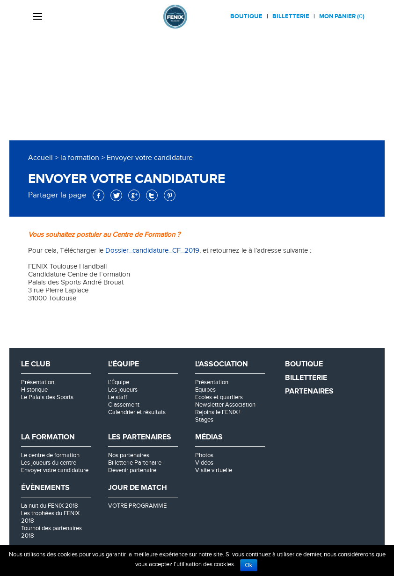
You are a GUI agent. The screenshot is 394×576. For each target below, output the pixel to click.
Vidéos (204, 463)
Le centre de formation (50, 455)
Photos (204, 455)
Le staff (117, 397)
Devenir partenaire (132, 470)
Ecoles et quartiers (219, 397)
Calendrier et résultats (137, 412)
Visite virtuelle (213, 470)
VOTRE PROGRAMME (137, 506)
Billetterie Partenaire (134, 463)
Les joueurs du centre (48, 463)
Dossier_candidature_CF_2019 (151, 251)
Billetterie (290, 16)
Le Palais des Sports (47, 397)
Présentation (37, 382)
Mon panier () (342, 16)
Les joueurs (123, 390)
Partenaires (309, 391)
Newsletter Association (225, 404)
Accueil (40, 157)
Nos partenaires (128, 455)
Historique (34, 390)
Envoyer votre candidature (54, 470)
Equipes (205, 390)
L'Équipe (118, 382)
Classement (123, 404)
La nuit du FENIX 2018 (49, 506)
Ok (248, 565)
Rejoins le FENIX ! (218, 412)
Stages (204, 419)
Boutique (246, 16)
